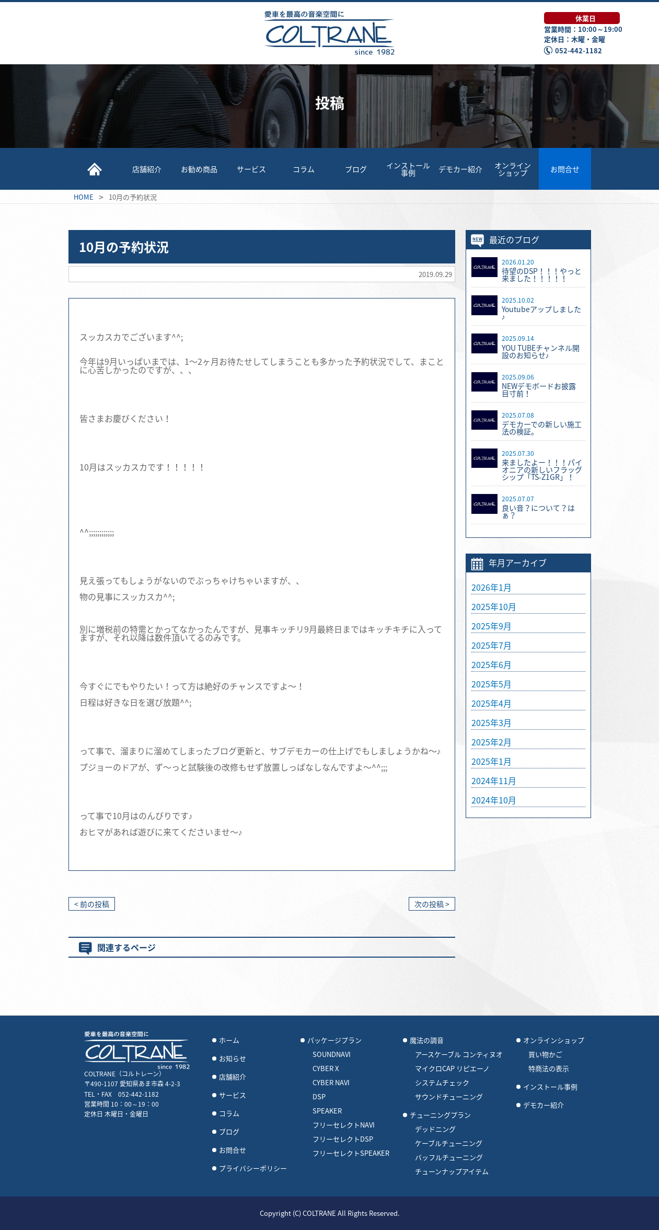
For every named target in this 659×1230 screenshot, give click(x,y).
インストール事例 (408, 169)
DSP (319, 1096)
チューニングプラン (440, 1115)
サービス (251, 169)
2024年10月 (493, 800)
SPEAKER (327, 1111)
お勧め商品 (199, 169)
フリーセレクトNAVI (344, 1125)
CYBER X (326, 1068)
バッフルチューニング (449, 1157)
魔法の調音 (427, 1040)
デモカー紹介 (460, 169)
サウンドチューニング (449, 1096)
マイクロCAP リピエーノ (452, 1068)
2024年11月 (493, 780)
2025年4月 (491, 703)
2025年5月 (491, 684)
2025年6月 (491, 664)
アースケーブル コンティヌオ (459, 1054)
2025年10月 (493, 606)
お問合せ (565, 169)
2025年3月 (491, 722)
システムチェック (442, 1082)
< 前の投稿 (91, 904)
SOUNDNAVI (332, 1054)
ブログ (356, 169)
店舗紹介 (146, 169)
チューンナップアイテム (452, 1171)
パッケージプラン (334, 1040)
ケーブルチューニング (448, 1143)
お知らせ (232, 1058)
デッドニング (435, 1129)
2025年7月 (491, 645)
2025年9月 (491, 626)
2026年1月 (491, 587)
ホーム (229, 1040)
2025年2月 (491, 742)
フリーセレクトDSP (343, 1139)
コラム (304, 169)
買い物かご (545, 1054)
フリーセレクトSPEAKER (351, 1153)
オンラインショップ (512, 169)
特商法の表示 (548, 1068)
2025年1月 (491, 761)
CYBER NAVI (331, 1082)
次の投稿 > (431, 904)
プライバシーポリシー (253, 1168)
